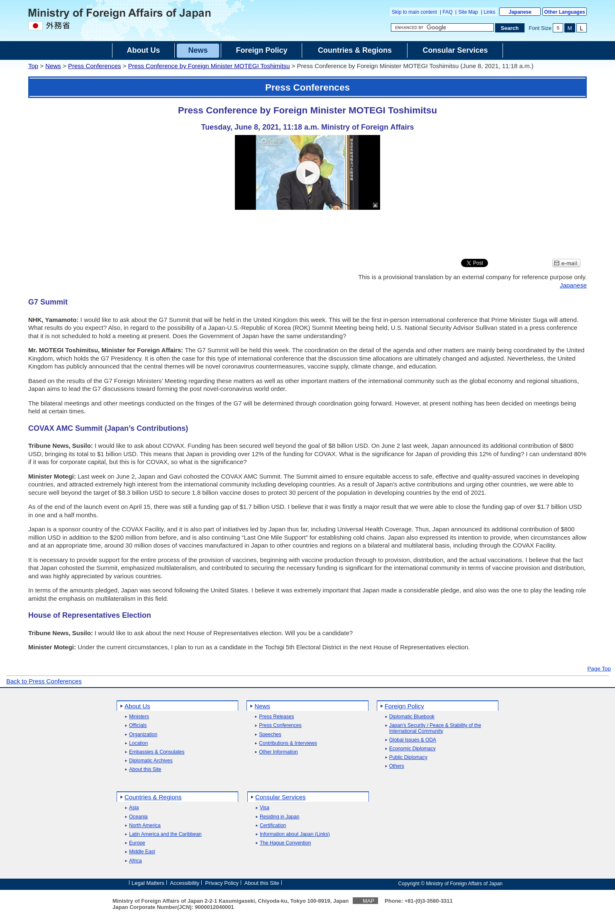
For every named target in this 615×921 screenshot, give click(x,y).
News (53, 65)
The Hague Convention (285, 843)
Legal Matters (148, 883)
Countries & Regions (153, 797)
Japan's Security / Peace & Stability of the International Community (435, 728)
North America (145, 825)
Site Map (468, 12)
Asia (134, 807)
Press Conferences (94, 65)
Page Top (599, 669)
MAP (368, 901)
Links (489, 12)
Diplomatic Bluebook (411, 717)
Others (396, 766)
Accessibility (185, 883)
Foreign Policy (404, 706)
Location (138, 743)
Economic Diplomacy (412, 749)
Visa (264, 807)
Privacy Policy (222, 883)
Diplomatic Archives (151, 761)
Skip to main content (414, 12)
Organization (143, 734)
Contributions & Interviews (288, 743)
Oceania (138, 817)
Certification (273, 825)
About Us (137, 706)
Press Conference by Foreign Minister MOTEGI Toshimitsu (209, 65)
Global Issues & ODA (412, 740)
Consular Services (280, 797)
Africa (135, 861)
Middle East (142, 852)
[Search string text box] (442, 27)
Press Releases (276, 717)
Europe (137, 843)
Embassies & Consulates (156, 752)
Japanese (520, 12)
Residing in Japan (279, 817)
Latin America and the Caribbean (165, 834)
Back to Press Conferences (44, 681)
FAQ (448, 12)
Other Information (278, 752)
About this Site (145, 769)
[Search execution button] (510, 27)
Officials (137, 725)
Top (33, 65)
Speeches (270, 734)
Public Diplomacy (408, 757)
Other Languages (564, 12)
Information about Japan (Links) (295, 834)
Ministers (139, 717)
